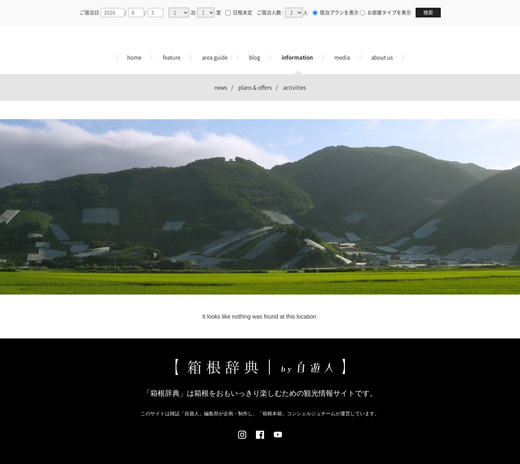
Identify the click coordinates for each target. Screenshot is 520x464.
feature (171, 57)
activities (294, 87)
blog (254, 57)
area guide (215, 57)
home (134, 57)
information (297, 57)
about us (382, 57)
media (342, 57)
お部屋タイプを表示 (386, 12)
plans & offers (255, 87)
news (220, 87)
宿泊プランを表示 (336, 12)
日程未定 (238, 12)
